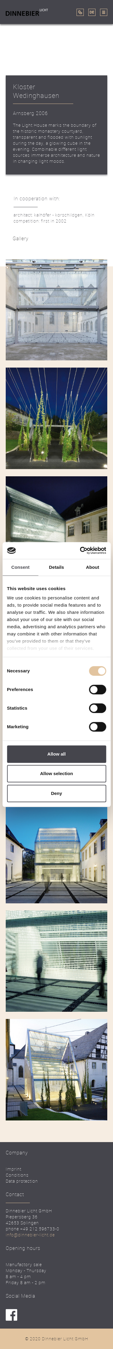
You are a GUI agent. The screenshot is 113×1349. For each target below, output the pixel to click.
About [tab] (92, 567)
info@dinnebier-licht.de (30, 1235)
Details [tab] (56, 567)
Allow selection (56, 773)
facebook (11, 1315)
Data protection (22, 1181)
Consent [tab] (20, 567)
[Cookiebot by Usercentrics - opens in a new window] (80, 550)
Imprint (13, 1169)
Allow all (56, 753)
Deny (56, 793)
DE (92, 12)
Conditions (17, 1175)
